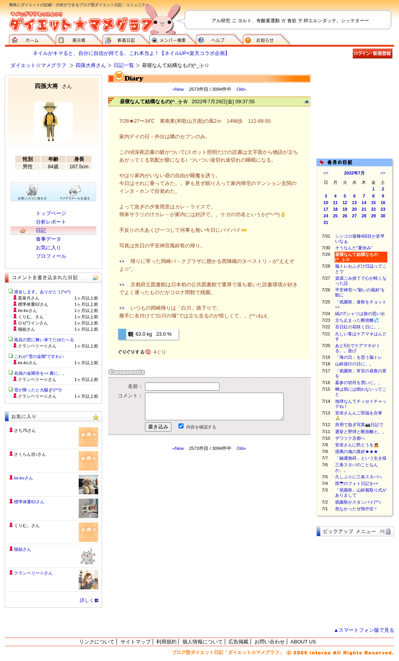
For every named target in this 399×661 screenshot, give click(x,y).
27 (354, 215)
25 (335, 215)
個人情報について (202, 642)
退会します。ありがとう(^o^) (42, 291)
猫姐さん (22, 549)
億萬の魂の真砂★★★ (356, 451)
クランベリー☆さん (33, 573)
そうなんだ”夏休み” (353, 247)
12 (345, 202)
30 (383, 215)
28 (364, 215)
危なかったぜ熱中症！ (356, 508)
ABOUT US (303, 642)
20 (354, 209)
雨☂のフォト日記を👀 (357, 483)
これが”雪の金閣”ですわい (39, 356)
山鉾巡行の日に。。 (354, 363)
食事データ (48, 239)
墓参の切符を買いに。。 (358, 382)
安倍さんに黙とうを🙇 (357, 444)
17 (325, 209)
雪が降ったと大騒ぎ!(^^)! (38, 390)
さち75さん (25, 430)
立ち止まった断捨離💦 (357, 320)
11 (335, 202)
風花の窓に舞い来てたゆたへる (46, 339)
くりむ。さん (27, 525)
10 (325, 202)
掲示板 (79, 39)
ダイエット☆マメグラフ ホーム (32, 39)
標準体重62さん (29, 501)
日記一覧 (124, 65)
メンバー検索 (172, 39)
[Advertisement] (181, 521)
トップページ (51, 213)
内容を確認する (201, 427)
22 (373, 209)
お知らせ (266, 39)
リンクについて (97, 642)
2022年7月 (354, 173)
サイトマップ (135, 642)
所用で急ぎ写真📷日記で (359, 424)
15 (373, 202)
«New (178, 89)
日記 (41, 230)
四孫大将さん (91, 65)
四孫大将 (53, 86)
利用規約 (166, 642)
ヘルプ (219, 39)
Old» (241, 89)
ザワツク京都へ (350, 438)
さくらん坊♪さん (30, 454)
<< (325, 173)
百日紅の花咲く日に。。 (358, 326)
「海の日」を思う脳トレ (358, 357)
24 (325, 215)
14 (364, 202)
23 (383, 209)
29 (373, 215)
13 (354, 202)
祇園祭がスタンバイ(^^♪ (358, 502)
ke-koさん (23, 478)
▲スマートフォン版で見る (364, 630)
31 (325, 222)
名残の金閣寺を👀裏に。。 (40, 373)
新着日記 (125, 39)
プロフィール (51, 256)
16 (383, 202)
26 (345, 215)
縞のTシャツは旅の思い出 (360, 313)
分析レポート (51, 222)
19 (345, 209)
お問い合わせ (269, 642)
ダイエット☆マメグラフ (38, 65)
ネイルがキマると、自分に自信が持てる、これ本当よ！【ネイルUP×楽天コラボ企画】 (131, 53)
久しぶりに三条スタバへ (358, 476)
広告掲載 (238, 642)
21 (364, 209)
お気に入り (48, 247)
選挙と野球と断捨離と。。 (361, 431)
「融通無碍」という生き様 (361, 458)
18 (335, 209)
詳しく (87, 600)
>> (382, 173)
